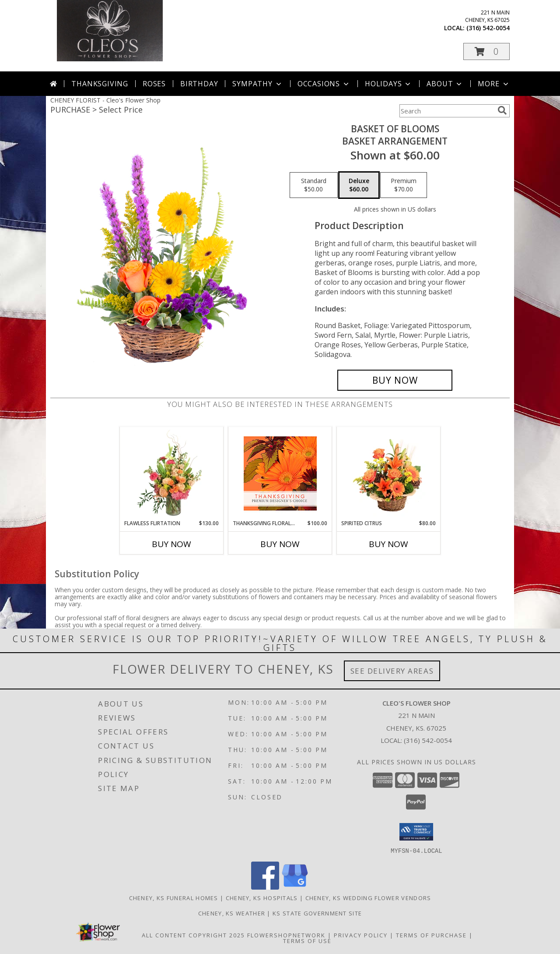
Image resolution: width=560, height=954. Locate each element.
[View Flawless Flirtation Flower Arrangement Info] (171, 473)
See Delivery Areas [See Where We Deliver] (392, 671)
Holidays (388, 83)
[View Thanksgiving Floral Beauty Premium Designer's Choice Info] (280, 473)
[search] (502, 110)
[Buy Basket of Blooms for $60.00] (394, 380)
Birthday (199, 83)
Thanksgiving (99, 83)
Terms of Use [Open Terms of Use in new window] (307, 940)
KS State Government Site (317, 913)
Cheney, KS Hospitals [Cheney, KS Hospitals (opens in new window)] (262, 897)
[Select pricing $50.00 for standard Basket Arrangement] (313, 185)
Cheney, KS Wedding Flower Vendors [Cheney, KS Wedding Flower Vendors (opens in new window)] (368, 897)
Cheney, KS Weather (231, 913)
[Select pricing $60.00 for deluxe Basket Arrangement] (359, 185)
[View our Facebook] (265, 887)
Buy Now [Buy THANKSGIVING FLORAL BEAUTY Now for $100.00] (280, 544)
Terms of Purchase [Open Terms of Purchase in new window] (431, 935)
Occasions (324, 83)
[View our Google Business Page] (295, 887)
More (494, 83)
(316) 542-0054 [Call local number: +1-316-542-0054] (488, 28)
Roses (154, 83)
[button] (486, 51)
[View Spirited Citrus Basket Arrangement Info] (388, 473)
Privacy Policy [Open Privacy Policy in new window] (361, 935)
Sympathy (257, 83)
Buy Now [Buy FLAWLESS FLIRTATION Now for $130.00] (171, 544)
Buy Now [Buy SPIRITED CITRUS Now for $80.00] (388, 544)
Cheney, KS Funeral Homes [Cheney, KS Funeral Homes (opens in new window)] (173, 897)
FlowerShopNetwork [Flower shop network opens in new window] (286, 935)
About (445, 83)
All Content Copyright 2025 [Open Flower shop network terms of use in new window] (193, 935)
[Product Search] (447, 111)
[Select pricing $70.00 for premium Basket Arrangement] (404, 185)
